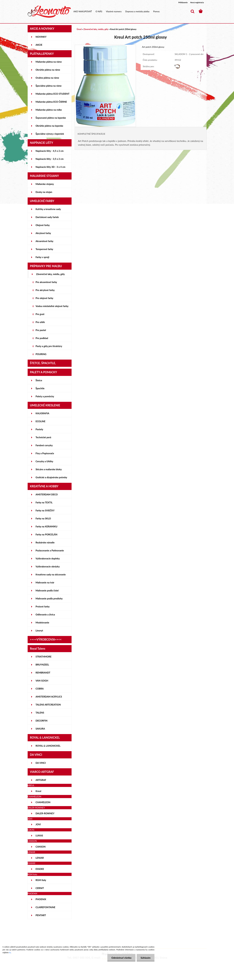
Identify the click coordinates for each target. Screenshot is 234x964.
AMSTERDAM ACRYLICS (49, 696)
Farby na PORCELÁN (46, 534)
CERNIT (40, 888)
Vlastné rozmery (114, 11)
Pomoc (156, 11)
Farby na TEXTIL (44, 502)
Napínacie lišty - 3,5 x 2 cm (50, 158)
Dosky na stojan (44, 192)
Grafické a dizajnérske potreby (51, 477)
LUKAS (39, 835)
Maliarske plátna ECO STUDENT (53, 93)
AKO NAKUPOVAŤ (82, 11)
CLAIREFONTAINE (45, 907)
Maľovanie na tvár (45, 582)
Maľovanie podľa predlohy (49, 598)
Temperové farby (44, 249)
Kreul (38, 791)
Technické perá (43, 437)
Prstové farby (43, 606)
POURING (41, 354)
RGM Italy (41, 880)
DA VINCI (41, 762)
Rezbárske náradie (45, 542)
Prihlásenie (183, 2)
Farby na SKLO (43, 518)
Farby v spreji (42, 257)
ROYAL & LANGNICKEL (48, 745)
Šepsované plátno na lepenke (51, 117)
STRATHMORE (43, 656)
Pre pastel (41, 330)
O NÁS (99, 11)
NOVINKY (41, 36)
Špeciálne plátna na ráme (49, 85)
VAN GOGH (42, 680)
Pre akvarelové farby (46, 282)
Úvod (79, 29)
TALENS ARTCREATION (48, 704)
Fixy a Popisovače (45, 453)
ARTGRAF (41, 779)
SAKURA (40, 728)
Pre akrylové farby (45, 290)
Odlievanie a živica (45, 614)
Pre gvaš (40, 314)
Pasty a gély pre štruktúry (49, 346)
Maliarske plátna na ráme (49, 61)
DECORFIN (42, 720)
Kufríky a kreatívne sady (48, 209)
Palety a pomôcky (45, 396)
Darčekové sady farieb (47, 217)
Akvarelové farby (44, 241)
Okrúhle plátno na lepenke (49, 125)
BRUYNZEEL (42, 664)
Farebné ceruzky (44, 445)
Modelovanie (42, 622)
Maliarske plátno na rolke (49, 109)
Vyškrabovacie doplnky (48, 558)
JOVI (38, 824)
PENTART (41, 915)
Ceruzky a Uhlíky (44, 461)
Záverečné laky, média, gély (50, 274)
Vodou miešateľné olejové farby (52, 306)
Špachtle (40, 388)
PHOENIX (41, 899)
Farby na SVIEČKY (45, 510)
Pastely (39, 429)
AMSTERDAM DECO (47, 494)
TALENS (40, 712)
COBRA (40, 688)
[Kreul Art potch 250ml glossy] (105, 46)
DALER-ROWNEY (45, 813)
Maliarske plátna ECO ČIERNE (51, 101)
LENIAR (40, 857)
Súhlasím (146, 957)
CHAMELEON (43, 802)
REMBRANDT (43, 672)
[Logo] (49, 11)
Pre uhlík (40, 322)
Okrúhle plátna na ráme (48, 69)
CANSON (41, 846)
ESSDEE (40, 868)
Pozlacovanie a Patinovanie (50, 550)
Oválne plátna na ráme (47, 77)
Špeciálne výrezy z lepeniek (50, 133)
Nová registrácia (197, 2)
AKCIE (39, 44)
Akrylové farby (43, 233)
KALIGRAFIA (42, 413)
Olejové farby (43, 225)
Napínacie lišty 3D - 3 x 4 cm (50, 166)
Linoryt (39, 630)
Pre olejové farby (44, 298)
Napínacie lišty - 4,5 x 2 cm (50, 150)
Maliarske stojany (45, 184)
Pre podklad (42, 338)
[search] (192, 11)
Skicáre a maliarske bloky (49, 469)
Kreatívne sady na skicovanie (51, 574)
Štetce (39, 380)
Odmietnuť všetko (121, 957)
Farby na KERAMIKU (46, 526)
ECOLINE (41, 421)
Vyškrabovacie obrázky (48, 566)
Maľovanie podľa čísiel (47, 590)
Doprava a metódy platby (137, 11)
